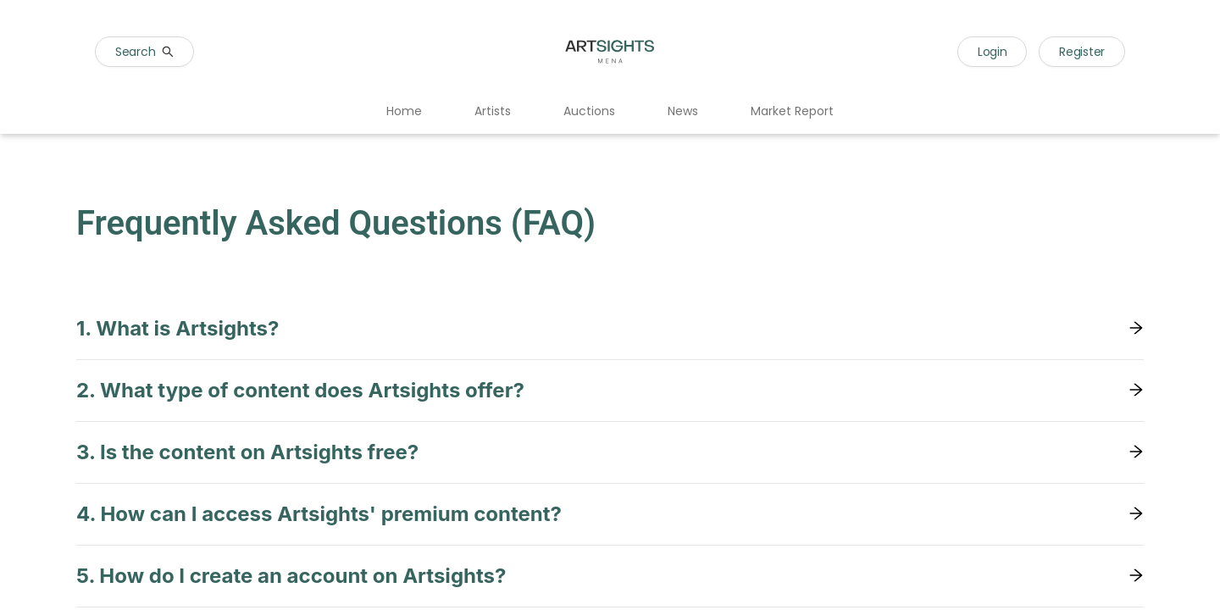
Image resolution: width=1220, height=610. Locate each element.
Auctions (589, 111)
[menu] (610, 112)
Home (404, 111)
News (683, 111)
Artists (492, 111)
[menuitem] (404, 112)
